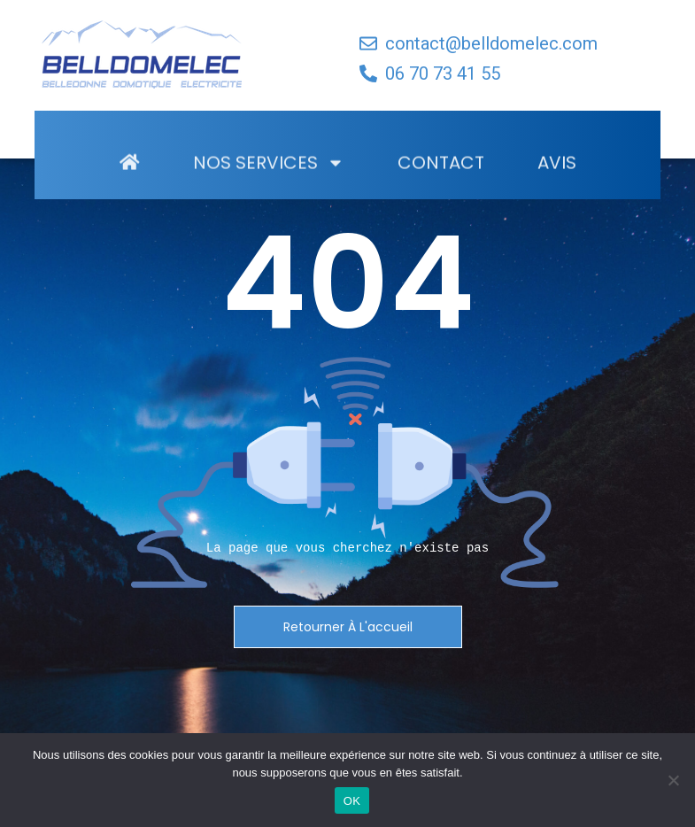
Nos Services (268, 188)
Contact (441, 188)
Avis (556, 188)
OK (352, 801)
